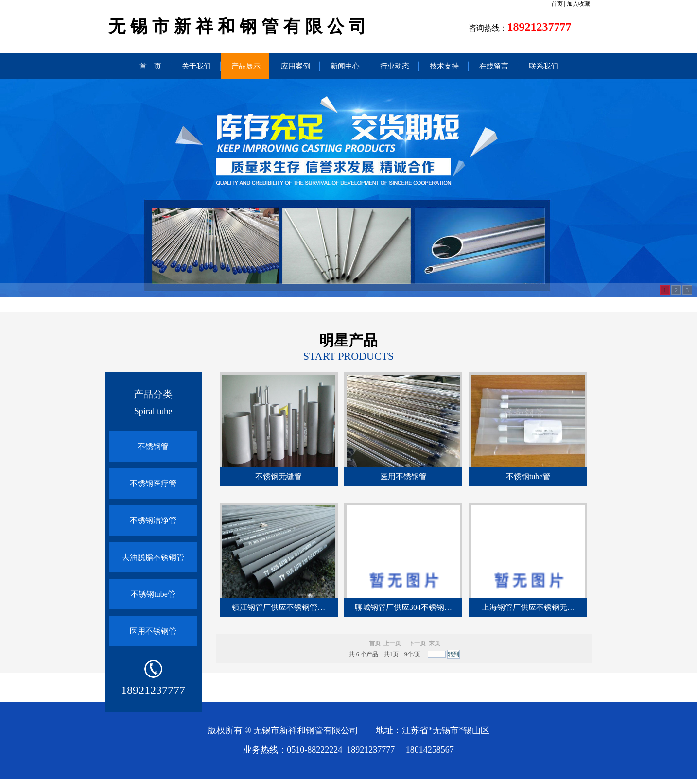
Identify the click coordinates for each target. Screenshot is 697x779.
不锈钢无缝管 (278, 476)
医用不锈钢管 (153, 631)
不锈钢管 (153, 446)
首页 (557, 3)
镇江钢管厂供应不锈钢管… (278, 607)
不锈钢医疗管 (153, 483)
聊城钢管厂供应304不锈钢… (403, 607)
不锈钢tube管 (153, 594)
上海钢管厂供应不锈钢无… (528, 607)
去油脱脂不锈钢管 (153, 557)
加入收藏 (578, 3)
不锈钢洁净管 (153, 520)
